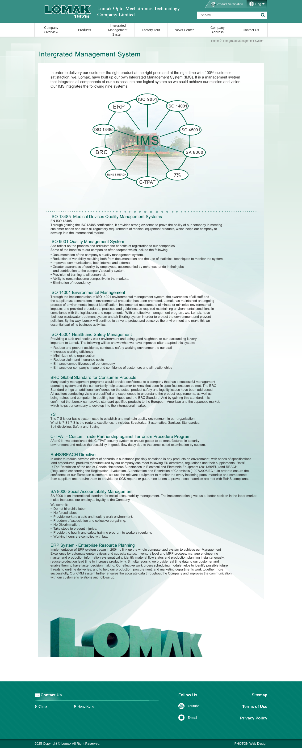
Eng (258, 4)
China (42, 706)
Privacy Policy (253, 718)
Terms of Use (254, 706)
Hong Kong (86, 706)
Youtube (194, 706)
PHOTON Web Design (250, 743)
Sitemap (259, 695)
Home (215, 40)
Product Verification (230, 4)
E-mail (192, 717)
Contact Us (51, 695)
